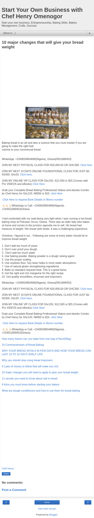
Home (47, 502)
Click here (86, 165)
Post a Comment (14, 490)
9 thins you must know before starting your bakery (30, 384)
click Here (56, 193)
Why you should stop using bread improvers (27, 360)
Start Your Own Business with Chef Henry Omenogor (42, 13)
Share (6, 474)
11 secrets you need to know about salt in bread (29, 378)
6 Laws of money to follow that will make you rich (30, 366)
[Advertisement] (47, 78)
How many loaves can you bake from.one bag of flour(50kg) (36, 338)
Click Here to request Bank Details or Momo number (32, 199)
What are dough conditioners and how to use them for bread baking (41, 390)
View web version (47, 508)
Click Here (39, 184)
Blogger (53, 514)
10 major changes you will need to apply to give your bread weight (40, 372)
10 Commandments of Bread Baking (23, 344)
